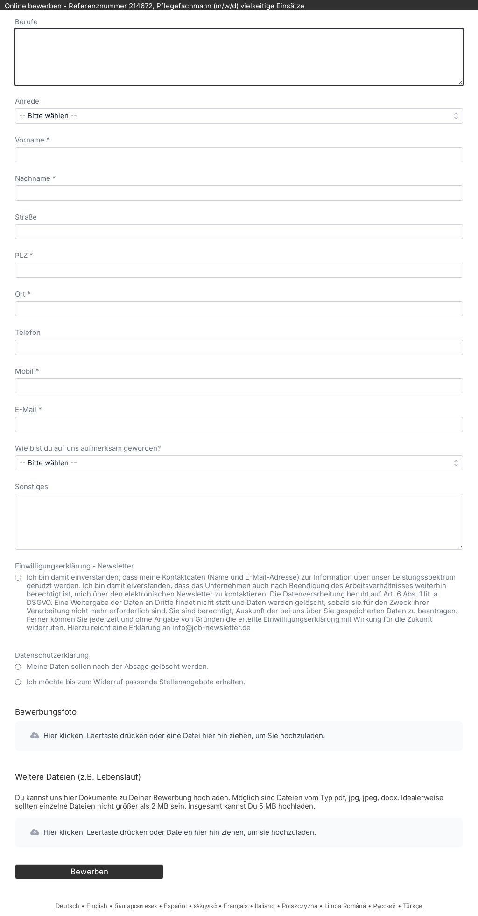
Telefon (28, 332)
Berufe (26, 21)
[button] (239, 736)
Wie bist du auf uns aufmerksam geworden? (88, 448)
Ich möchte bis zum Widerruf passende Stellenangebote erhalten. (136, 682)
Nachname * (35, 178)
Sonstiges (31, 486)
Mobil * (27, 371)
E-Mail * (28, 409)
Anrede (27, 101)
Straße (26, 217)
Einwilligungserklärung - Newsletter (74, 565)
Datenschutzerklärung (52, 655)
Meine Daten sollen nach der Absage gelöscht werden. (118, 666)
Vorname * (32, 139)
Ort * (23, 294)
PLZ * (24, 255)
